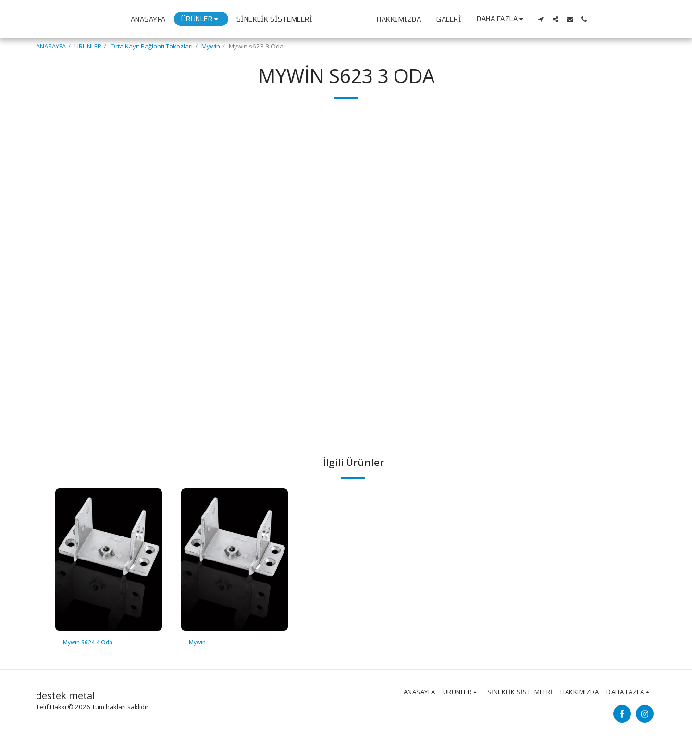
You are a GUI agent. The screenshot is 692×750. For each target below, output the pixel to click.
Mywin (210, 46)
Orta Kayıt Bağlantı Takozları (151, 46)
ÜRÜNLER (87, 46)
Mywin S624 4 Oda (90, 642)
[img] (108, 559)
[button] (623, 19)
